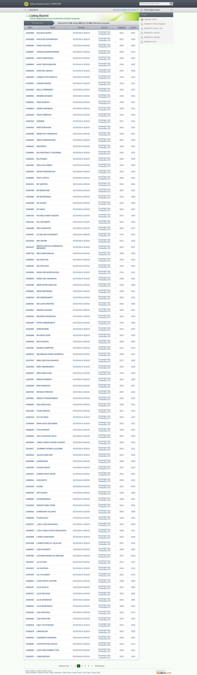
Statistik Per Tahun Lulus (152, 28)
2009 (122, 52)
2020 (133, 360)
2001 (122, 39)
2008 (133, 46)
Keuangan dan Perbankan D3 (104, 33)
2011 (133, 134)
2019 (122, 272)
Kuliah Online (76, 672)
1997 (122, 190)
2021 (133, 83)
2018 (122, 83)
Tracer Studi (96, 672)
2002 (133, 64)
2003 (133, 58)
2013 (133, 77)
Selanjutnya (99, 666)
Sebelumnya (64, 666)
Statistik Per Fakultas (150, 37)
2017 (133, 310)
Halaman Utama (149, 19)
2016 (133, 505)
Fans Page (86, 672)
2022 (133, 272)
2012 (133, 52)
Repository (58, 672)
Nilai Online (67, 672)
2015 (122, 241)
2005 (122, 46)
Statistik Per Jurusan (150, 33)
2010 (122, 77)
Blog (51, 672)
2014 (122, 310)
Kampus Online (43, 672)
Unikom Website (31, 672)
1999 (122, 64)
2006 (133, 140)
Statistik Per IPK (148, 42)
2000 (122, 58)
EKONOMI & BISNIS (81, 33)
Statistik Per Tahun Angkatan (153, 24)
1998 (122, 253)
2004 (122, 33)
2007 (133, 33)
